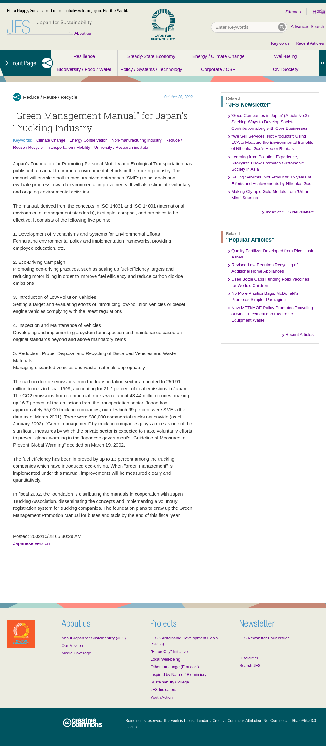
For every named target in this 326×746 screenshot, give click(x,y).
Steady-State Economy (151, 56)
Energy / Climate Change (218, 56)
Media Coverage (76, 653)
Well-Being (285, 56)
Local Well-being (165, 659)
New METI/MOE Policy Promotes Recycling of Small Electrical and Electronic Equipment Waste (272, 314)
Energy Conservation (88, 140)
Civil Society (286, 69)
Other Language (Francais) (175, 666)
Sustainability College (170, 682)
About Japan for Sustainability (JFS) (94, 638)
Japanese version (31, 543)
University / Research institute (121, 147)
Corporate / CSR (218, 69)
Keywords (280, 43)
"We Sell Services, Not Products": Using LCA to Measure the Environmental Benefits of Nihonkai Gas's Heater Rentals (272, 142)
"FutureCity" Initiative (169, 651)
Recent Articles (310, 43)
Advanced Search (307, 26)
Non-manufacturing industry (136, 140)
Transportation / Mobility (68, 147)
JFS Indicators (163, 689)
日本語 (318, 11)
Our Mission (72, 645)
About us (82, 33)
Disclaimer (249, 658)
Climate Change (51, 140)
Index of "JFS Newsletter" (290, 212)
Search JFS (250, 665)
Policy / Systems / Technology (151, 69)
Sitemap (293, 11)
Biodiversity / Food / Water (84, 69)
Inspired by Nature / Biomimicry (178, 674)
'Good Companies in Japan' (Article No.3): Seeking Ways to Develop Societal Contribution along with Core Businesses (270, 122)
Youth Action (162, 697)
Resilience (84, 56)
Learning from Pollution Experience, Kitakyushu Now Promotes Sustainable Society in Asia (267, 163)
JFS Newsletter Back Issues (264, 638)
